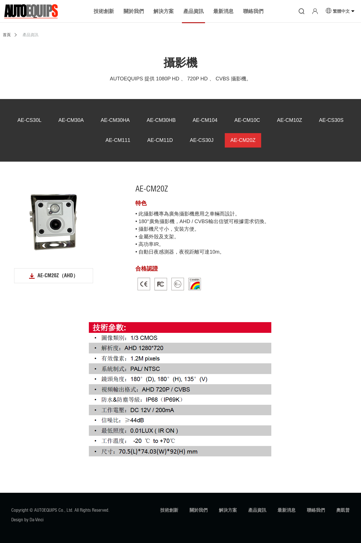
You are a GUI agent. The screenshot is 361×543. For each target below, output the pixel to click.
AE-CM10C (247, 120)
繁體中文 (341, 11)
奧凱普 (343, 510)
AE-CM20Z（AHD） (58, 275)
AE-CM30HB (161, 120)
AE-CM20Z (243, 140)
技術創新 (169, 510)
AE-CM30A (71, 120)
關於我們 (199, 510)
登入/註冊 (315, 11)
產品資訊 (257, 510)
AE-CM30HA (115, 120)
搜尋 (301, 11)
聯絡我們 (316, 510)
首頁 (7, 34)
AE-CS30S (331, 120)
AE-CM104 (205, 120)
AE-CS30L (29, 120)
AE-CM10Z (289, 120)
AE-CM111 (117, 140)
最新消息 (287, 510)
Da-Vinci (36, 519)
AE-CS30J (201, 140)
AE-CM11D (160, 140)
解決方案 (228, 510)
